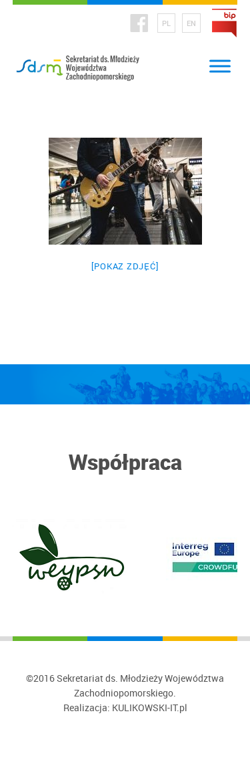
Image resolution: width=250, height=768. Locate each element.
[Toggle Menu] (220, 66)
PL (166, 23)
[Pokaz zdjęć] (125, 266)
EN (191, 23)
